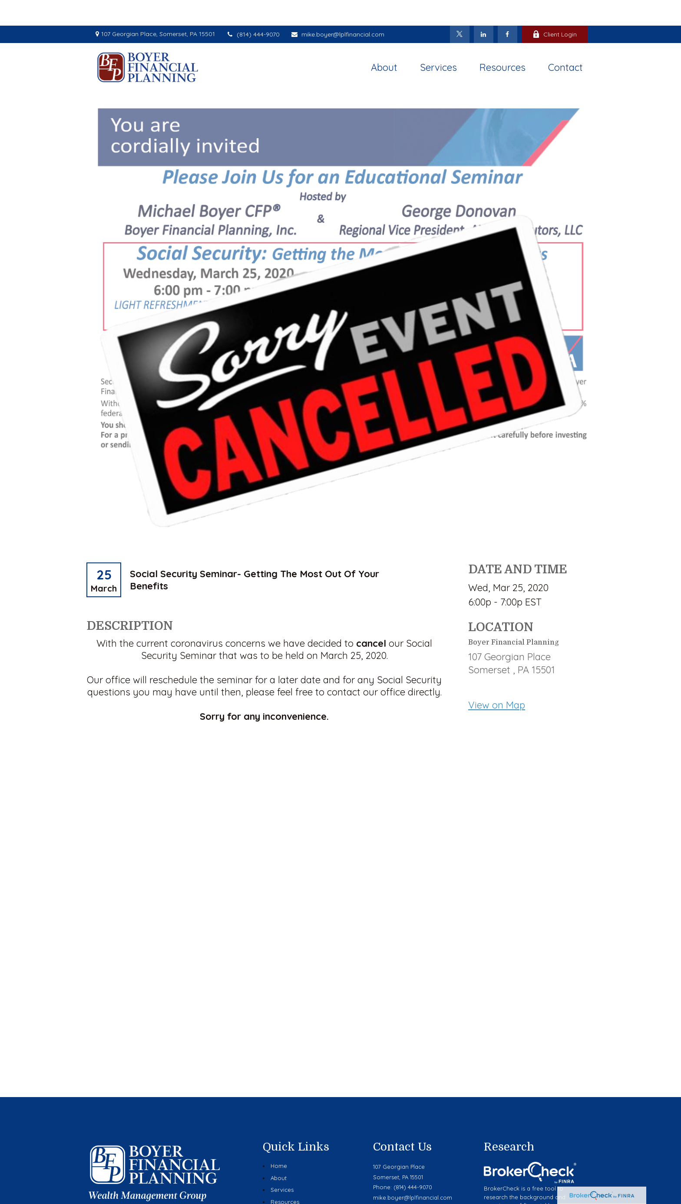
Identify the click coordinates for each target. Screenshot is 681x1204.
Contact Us (285, 1200)
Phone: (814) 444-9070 (402, 1161)
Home (279, 1140)
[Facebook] (507, 8)
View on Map (496, 680)
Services (282, 1164)
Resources (285, 1176)
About (279, 1152)
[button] (384, 41)
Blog (277, 1187)
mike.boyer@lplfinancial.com (337, 9)
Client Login (554, 9)
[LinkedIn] (483, 8)
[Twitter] (459, 8)
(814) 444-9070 (253, 9)
